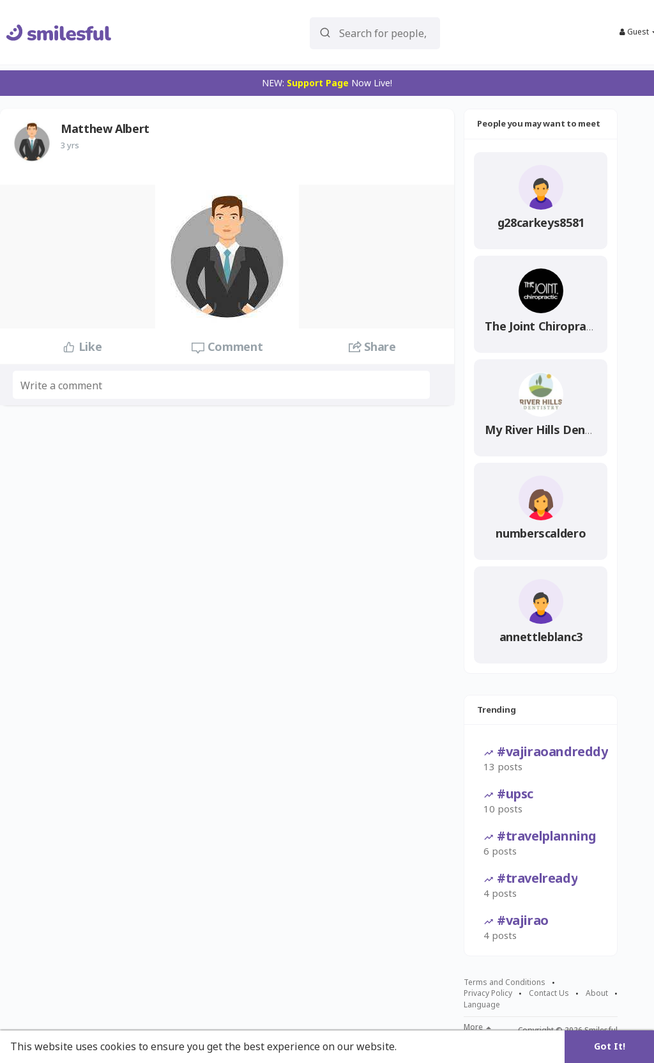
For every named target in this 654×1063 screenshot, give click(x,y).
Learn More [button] (429, 1046)
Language (482, 1004)
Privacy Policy (488, 993)
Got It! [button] (609, 1046)
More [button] (477, 1027)
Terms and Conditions (504, 982)
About (597, 993)
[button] (375, 32)
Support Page (318, 83)
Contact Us (549, 993)
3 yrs (70, 145)
